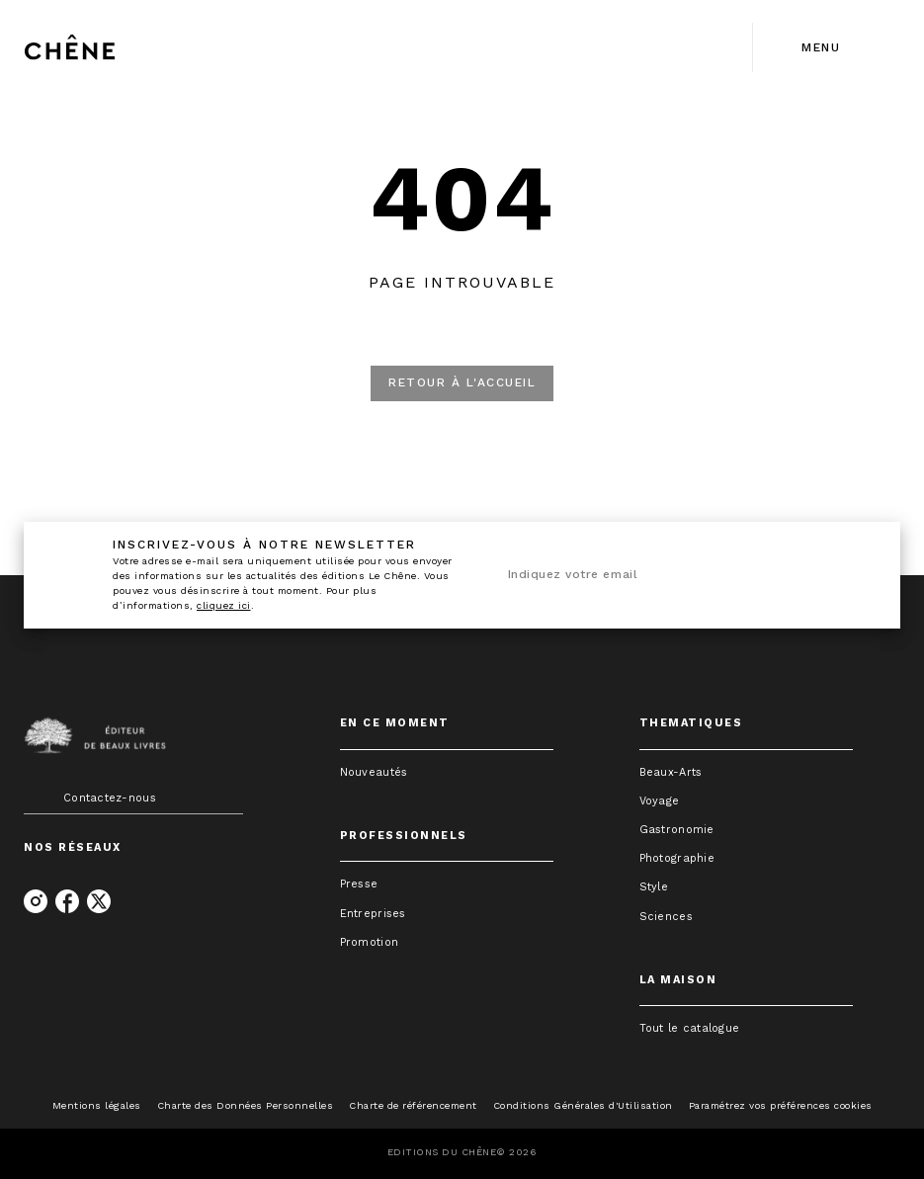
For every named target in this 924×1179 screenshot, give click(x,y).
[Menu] (826, 47)
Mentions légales (96, 1105)
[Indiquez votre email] (657, 575)
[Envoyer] (845, 575)
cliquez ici (224, 605)
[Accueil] (107, 47)
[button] (462, 383)
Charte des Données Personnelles (245, 1105)
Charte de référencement (413, 1105)
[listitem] (35, 901)
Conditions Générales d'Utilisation (583, 1105)
